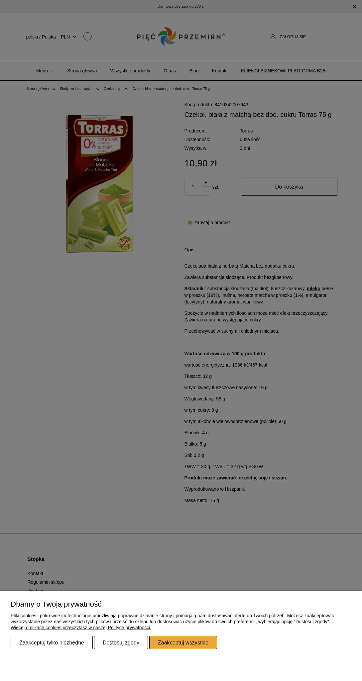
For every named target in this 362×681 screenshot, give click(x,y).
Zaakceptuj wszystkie (183, 642)
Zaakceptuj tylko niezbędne (51, 642)
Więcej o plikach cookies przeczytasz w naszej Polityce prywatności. (81, 627)
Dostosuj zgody (121, 642)
